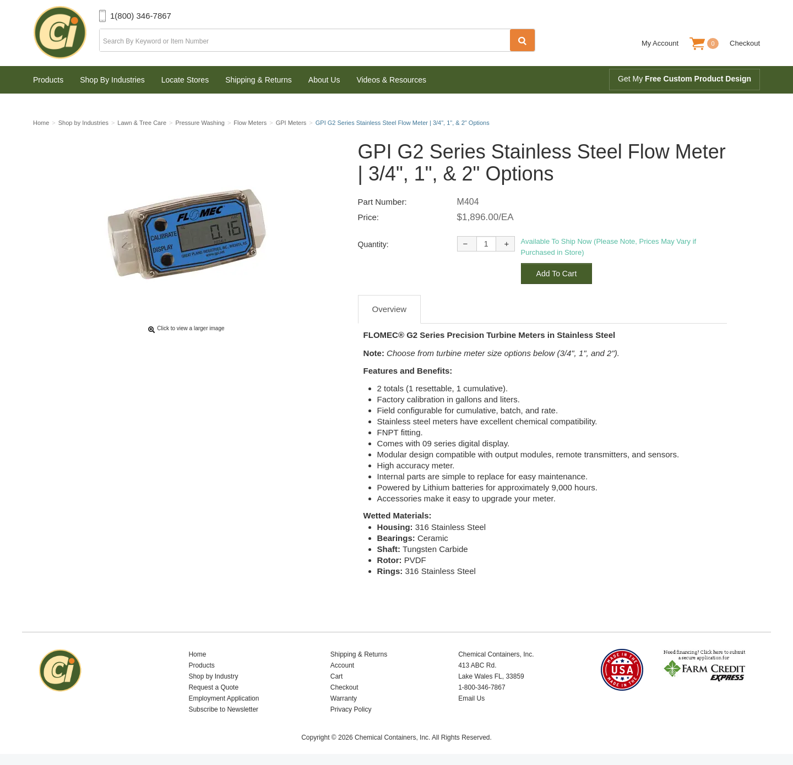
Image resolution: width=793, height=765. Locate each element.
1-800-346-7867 (481, 687)
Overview (389, 309)
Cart (336, 676)
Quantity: (373, 244)
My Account (660, 43)
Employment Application (223, 698)
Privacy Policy (351, 709)
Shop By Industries (112, 79)
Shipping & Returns (258, 79)
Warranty (343, 698)
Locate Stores (185, 79)
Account (342, 665)
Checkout (745, 43)
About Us (324, 79)
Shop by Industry (213, 676)
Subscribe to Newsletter (223, 709)
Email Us (471, 698)
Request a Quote (213, 687)
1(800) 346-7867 (140, 15)
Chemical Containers (66, 33)
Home (197, 654)
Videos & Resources (391, 79)
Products (48, 79)
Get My (684, 78)
